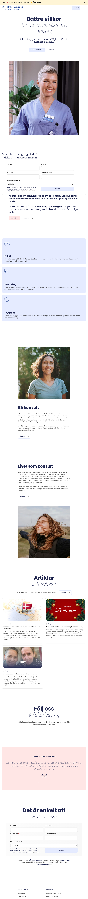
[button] (84, 8)
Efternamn (45, 164)
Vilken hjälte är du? (13, 180)
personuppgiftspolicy (30, 190)
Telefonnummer (46, 172)
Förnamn (10, 164)
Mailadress (11, 172)
